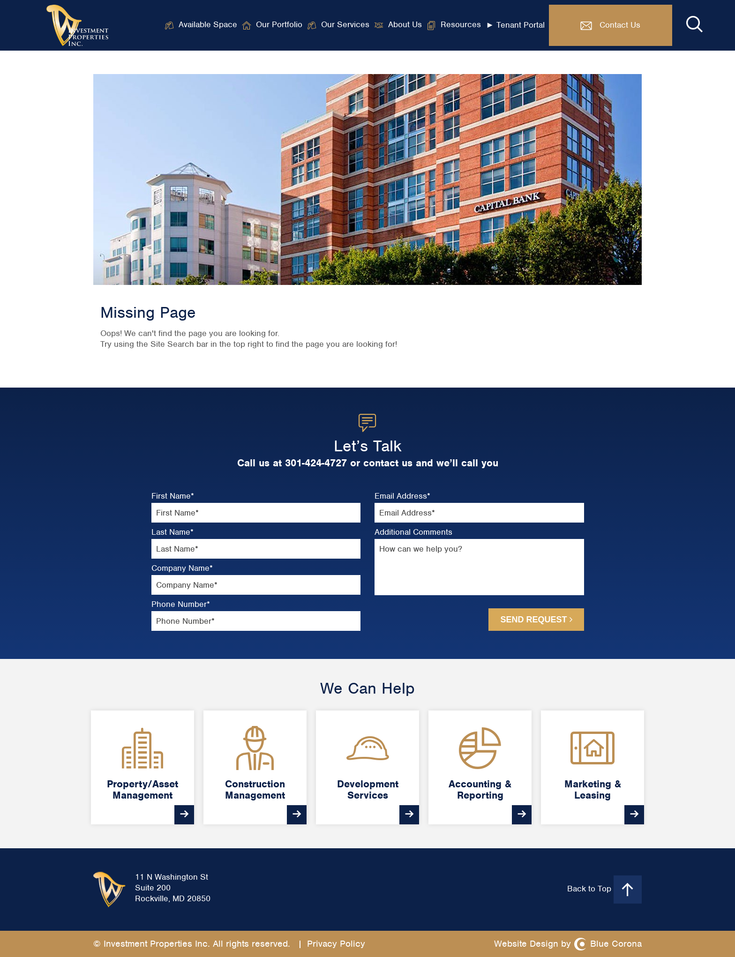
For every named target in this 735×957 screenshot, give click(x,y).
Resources (461, 25)
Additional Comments (413, 532)
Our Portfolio (279, 25)
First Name (172, 496)
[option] (142, 767)
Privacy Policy (336, 944)
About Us (405, 25)
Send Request (536, 619)
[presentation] (425, 619)
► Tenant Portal (515, 25)
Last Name (172, 532)
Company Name (182, 568)
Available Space (208, 25)
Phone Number (180, 604)
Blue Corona (616, 944)
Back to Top (604, 889)
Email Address (402, 496)
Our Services (345, 25)
